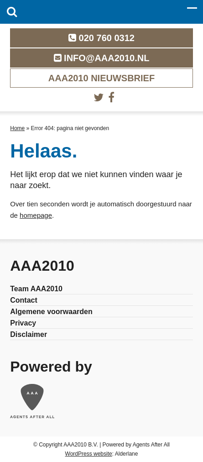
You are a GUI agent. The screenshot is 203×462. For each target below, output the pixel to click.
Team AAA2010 (36, 289)
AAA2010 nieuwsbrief (101, 78)
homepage (36, 215)
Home (17, 128)
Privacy (23, 323)
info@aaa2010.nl (102, 58)
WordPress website (88, 454)
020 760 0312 (101, 38)
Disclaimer (28, 334)
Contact (23, 300)
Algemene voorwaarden (51, 311)
